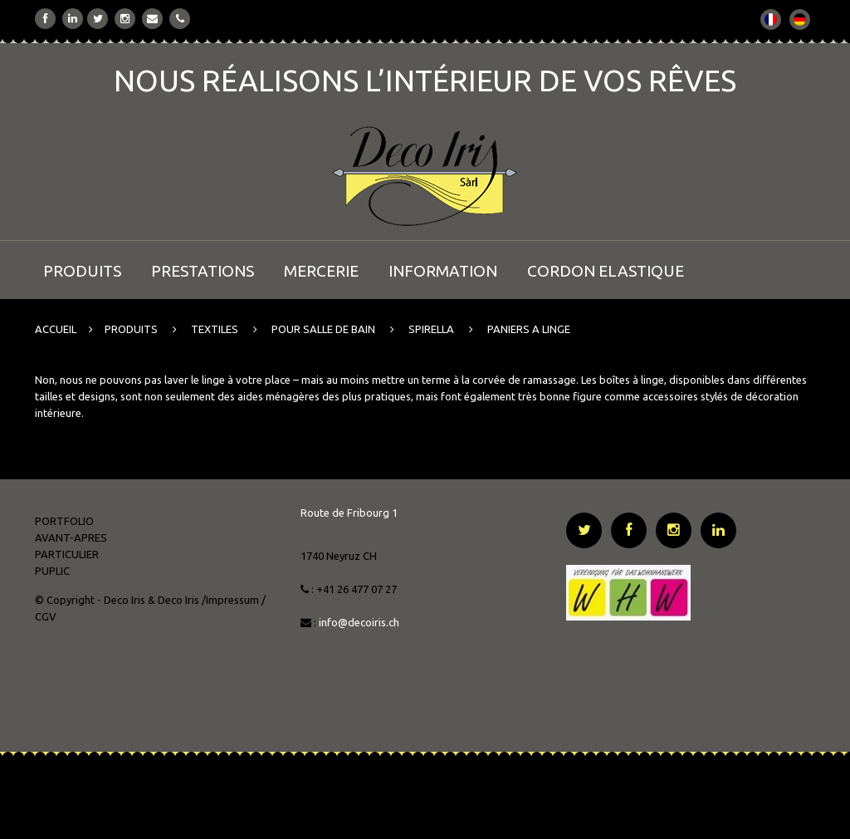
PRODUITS (82, 271)
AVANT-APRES (71, 537)
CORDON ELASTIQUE (605, 271)
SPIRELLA (431, 329)
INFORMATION (442, 271)
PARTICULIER (67, 554)
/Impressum (230, 600)
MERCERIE (321, 271)
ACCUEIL (55, 329)
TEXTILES (214, 329)
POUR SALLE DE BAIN (323, 329)
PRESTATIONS (202, 271)
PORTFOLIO (64, 521)
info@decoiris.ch (360, 622)
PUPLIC (52, 571)
